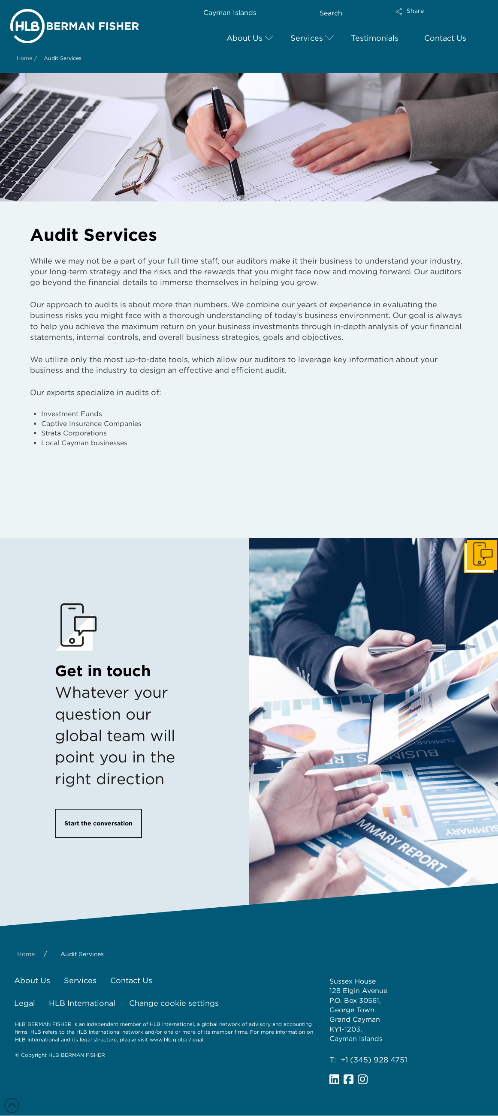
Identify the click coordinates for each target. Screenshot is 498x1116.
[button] (432, 17)
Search (331, 13)
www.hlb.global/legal (176, 1039)
